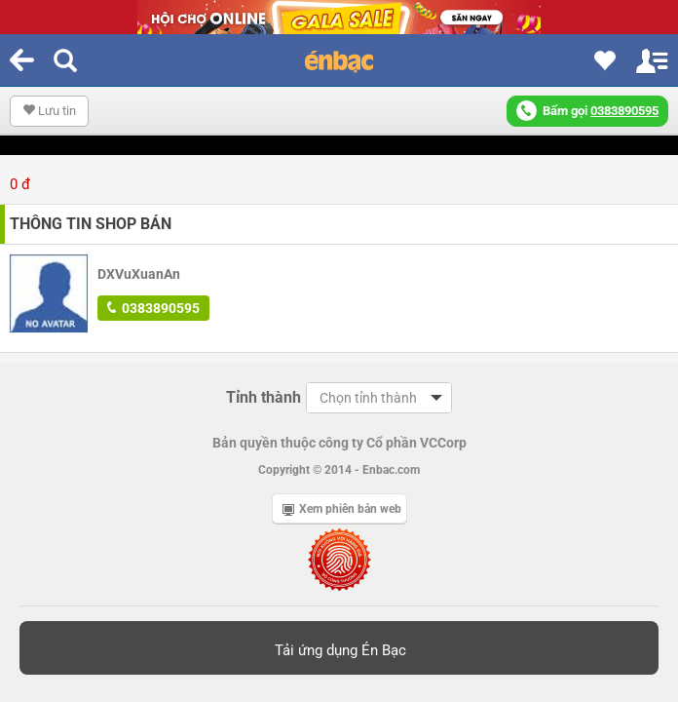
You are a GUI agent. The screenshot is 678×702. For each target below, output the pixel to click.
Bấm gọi (587, 110)
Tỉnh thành (263, 397)
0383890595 (153, 308)
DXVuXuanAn (138, 274)
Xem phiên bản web (341, 509)
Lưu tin (49, 110)
